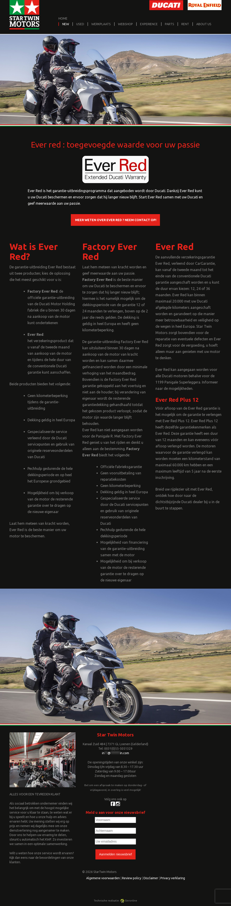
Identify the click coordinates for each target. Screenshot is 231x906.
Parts (169, 24)
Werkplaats (101, 24)
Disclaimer (150, 878)
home (62, 18)
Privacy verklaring (172, 878)
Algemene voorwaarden (103, 878)
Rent (185, 24)
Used (80, 24)
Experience (149, 24)
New (65, 24)
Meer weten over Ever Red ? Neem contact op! (115, 220)
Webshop (125, 24)
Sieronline (128, 900)
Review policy (131, 878)
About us (203, 24)
